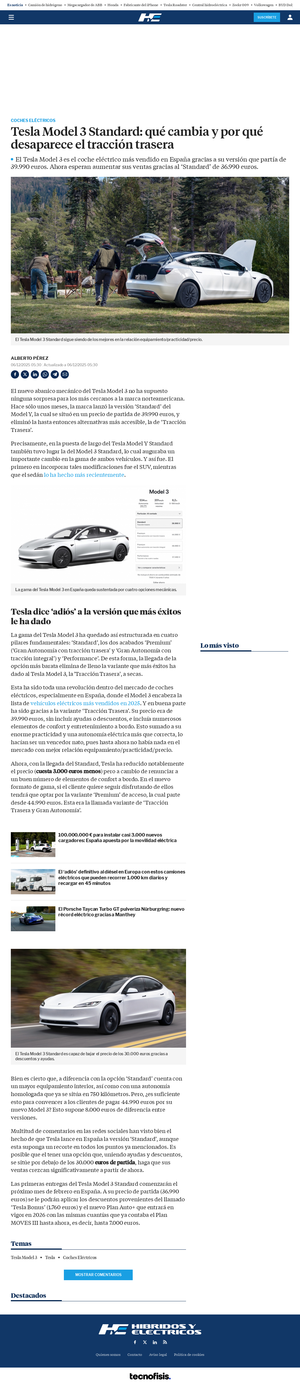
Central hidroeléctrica (209, 5)
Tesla (50, 1258)
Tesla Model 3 (24, 1258)
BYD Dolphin (289, 5)
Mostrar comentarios (98, 1275)
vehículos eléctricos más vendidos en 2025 (85, 704)
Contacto (134, 1355)
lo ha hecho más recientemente (84, 476)
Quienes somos (105, 1355)
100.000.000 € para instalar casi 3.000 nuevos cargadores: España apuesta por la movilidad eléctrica (117, 838)
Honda (113, 5)
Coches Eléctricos (36, 121)
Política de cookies (191, 1355)
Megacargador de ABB (84, 5)
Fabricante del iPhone (141, 5)
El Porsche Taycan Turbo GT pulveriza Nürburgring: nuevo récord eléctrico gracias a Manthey (121, 912)
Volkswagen (263, 5)
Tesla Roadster (175, 5)
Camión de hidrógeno (45, 5)
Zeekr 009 (240, 5)
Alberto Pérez (29, 359)
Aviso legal (158, 1355)
